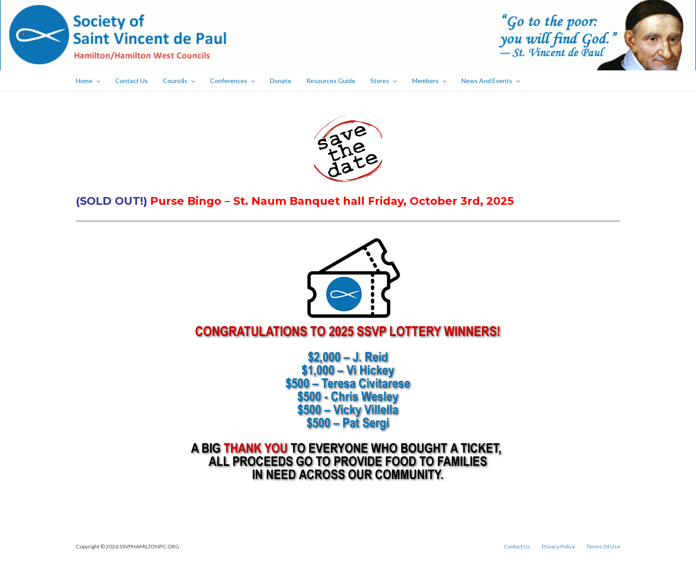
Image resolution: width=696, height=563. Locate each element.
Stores (383, 80)
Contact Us (131, 80)
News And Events (490, 80)
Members (429, 80)
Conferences (232, 80)
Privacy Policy (558, 546)
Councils (179, 80)
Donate (280, 80)
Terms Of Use (603, 546)
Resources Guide (330, 80)
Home (88, 80)
